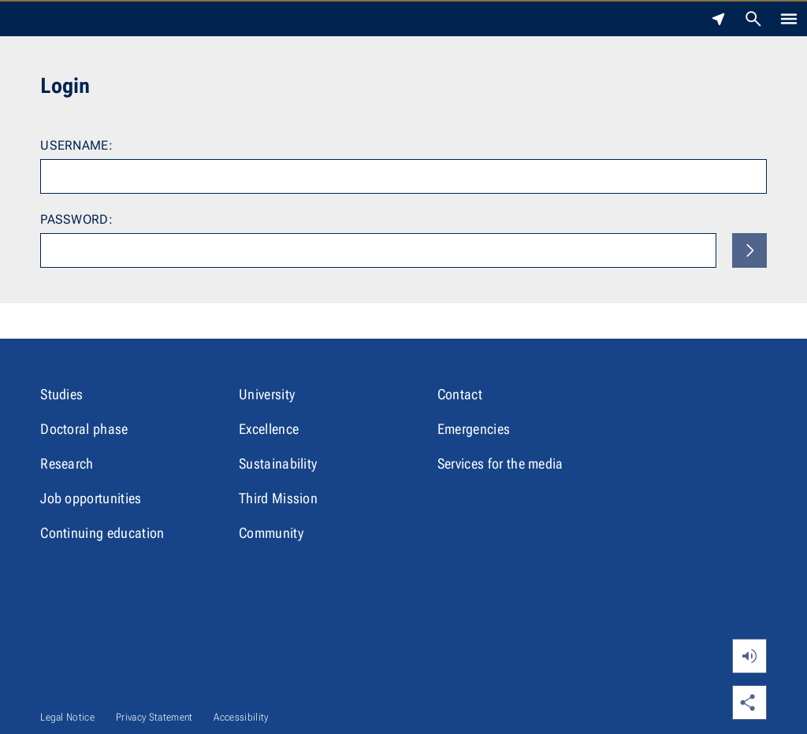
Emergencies (474, 429)
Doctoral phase (84, 429)
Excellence (269, 429)
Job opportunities (90, 498)
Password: (76, 219)
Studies (61, 394)
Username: (76, 145)
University (267, 394)
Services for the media (500, 463)
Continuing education (102, 533)
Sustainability (278, 463)
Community (271, 533)
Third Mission (278, 498)
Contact (459, 394)
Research (67, 463)
